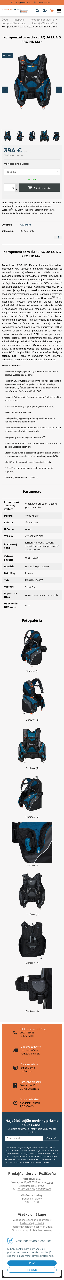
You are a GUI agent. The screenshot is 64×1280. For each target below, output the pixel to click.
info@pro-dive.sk (23, 2)
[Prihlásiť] (45, 10)
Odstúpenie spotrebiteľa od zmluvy (32, 1230)
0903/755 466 (43, 1189)
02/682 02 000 (26, 1189)
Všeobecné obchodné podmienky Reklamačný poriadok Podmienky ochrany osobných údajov (32, 1223)
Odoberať (51, 1138)
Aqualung (25, 224)
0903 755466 (44, 2)
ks (13, 187)
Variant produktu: (16, 163)
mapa (50, 1182)
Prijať (32, 1263)
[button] (37, 10)
